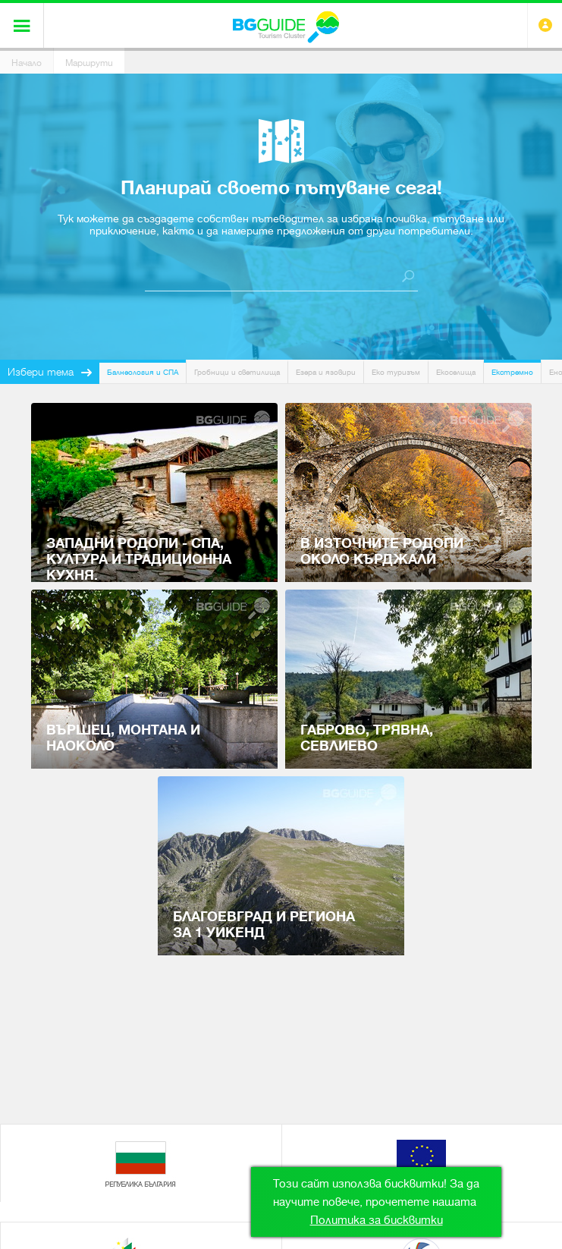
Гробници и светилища (237, 372)
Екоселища (456, 372)
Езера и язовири (326, 372)
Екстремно (512, 372)
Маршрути (89, 63)
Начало (26, 63)
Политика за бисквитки (376, 1220)
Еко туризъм (396, 372)
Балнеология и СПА (142, 372)
